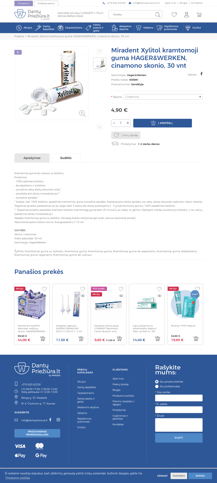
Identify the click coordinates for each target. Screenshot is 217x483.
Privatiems (23, 3)
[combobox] (163, 97)
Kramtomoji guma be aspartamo (138, 252)
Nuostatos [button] (179, 475)
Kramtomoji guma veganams (51, 255)
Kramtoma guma (77, 252)
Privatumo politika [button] (17, 477)
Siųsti (179, 438)
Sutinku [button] (200, 475)
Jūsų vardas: (164, 392)
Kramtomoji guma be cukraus (92, 255)
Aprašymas (32, 159)
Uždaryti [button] (161, 475)
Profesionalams (46, 3)
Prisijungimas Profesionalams (38, 434)
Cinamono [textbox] (131, 97)
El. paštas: (162, 404)
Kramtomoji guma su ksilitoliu (45, 252)
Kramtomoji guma (103, 252)
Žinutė (160, 416)
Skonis (116, 96)
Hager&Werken (136, 75)
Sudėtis (66, 159)
